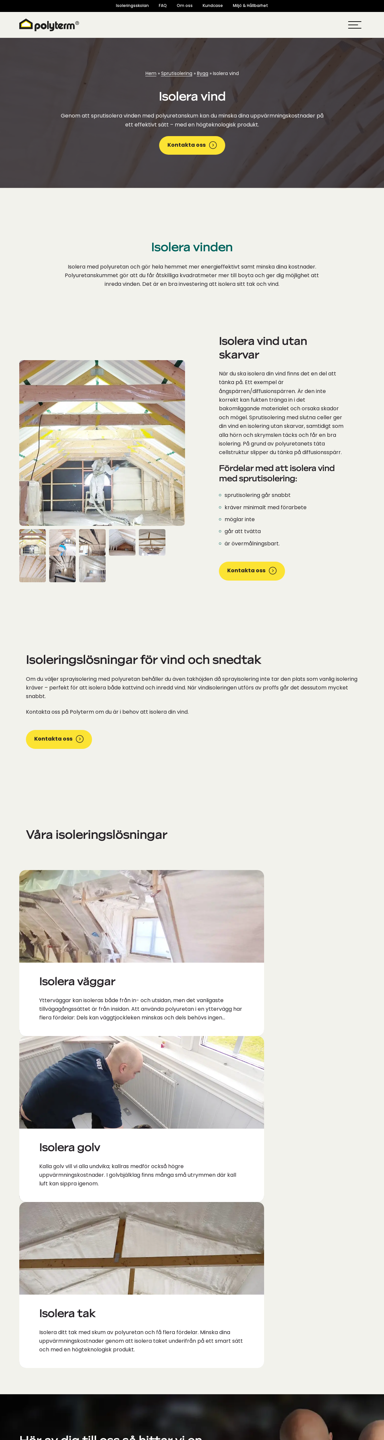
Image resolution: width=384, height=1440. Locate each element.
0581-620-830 (39, 1213)
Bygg (202, 73)
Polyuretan (213, 1308)
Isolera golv (214, 1371)
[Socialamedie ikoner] (26, 1327)
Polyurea (210, 1329)
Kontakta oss (192, 145)
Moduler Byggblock (224, 1360)
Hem (150, 73)
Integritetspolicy (305, 1433)
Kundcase (213, 6)
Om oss (185, 6)
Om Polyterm (216, 1298)
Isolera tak (213, 1381)
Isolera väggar (218, 1392)
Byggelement (216, 1350)
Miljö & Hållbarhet (250, 6)
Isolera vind (214, 1402)
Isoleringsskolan (132, 6)
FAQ (163, 6)
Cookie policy (343, 1433)
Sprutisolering (176, 73)
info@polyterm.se (44, 1195)
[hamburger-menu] (354, 25)
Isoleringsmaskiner (223, 1339)
